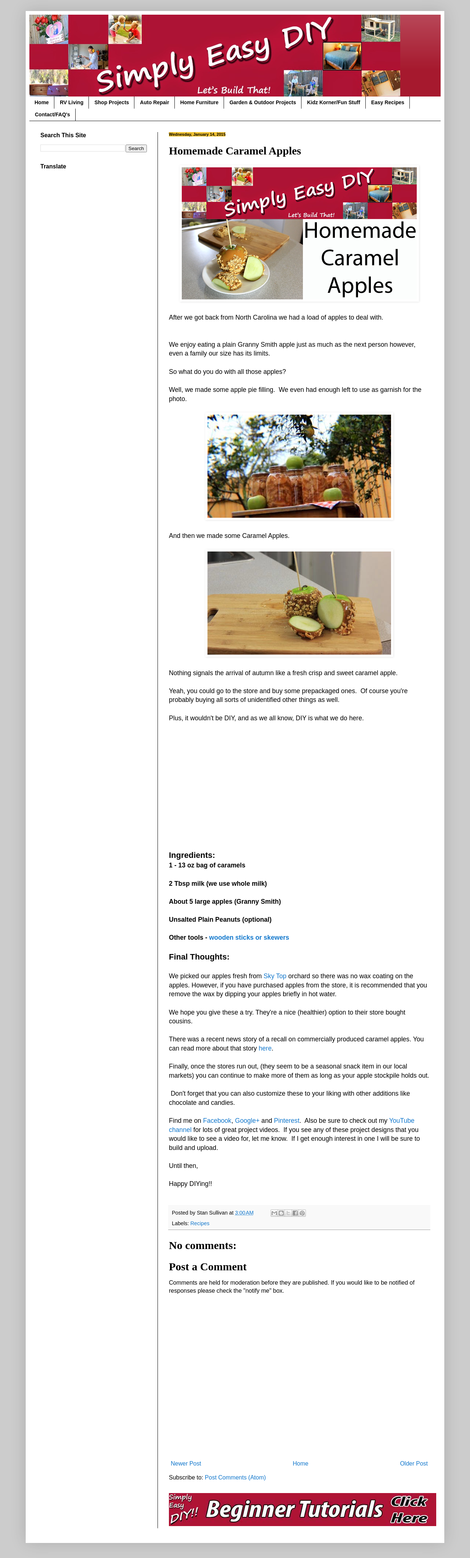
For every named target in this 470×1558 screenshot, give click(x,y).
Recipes (199, 1223)
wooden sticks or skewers (249, 937)
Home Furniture (199, 102)
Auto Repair (154, 102)
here (265, 1048)
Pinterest (286, 1120)
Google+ (247, 1120)
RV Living (71, 102)
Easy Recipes (387, 102)
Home (42, 102)
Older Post (414, 1463)
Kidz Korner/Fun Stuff (333, 102)
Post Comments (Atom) (235, 1477)
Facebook (217, 1120)
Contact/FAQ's (52, 114)
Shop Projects (111, 102)
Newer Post (186, 1463)
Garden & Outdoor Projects (262, 102)
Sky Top (275, 976)
